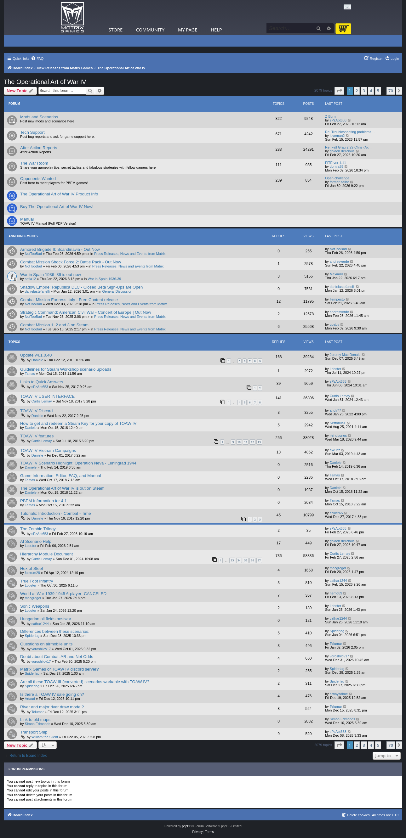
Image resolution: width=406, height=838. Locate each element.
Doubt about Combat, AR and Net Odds (56, 656)
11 (245, 442)
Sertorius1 (338, 423)
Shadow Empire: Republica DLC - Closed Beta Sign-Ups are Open (81, 287)
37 (259, 560)
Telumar (336, 643)
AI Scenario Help (35, 541)
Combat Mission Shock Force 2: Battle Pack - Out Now (70, 262)
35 (245, 560)
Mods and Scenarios (39, 117)
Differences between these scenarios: (54, 631)
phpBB (187, 826)
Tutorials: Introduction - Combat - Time (55, 513)
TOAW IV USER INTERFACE (47, 396)
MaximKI (336, 274)
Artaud (30, 698)
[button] (339, 90)
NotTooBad (33, 254)
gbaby (334, 324)
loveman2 (337, 136)
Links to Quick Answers (41, 382)
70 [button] (390, 90)
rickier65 (336, 513)
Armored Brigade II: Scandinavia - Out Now (60, 249)
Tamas (30, 373)
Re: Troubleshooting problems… (350, 132)
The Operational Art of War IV (45, 81)
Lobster (335, 369)
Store (116, 29)
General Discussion (117, 291)
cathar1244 (338, 580)
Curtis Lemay (41, 401)
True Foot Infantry (36, 581)
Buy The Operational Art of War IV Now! (56, 206)
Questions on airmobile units (46, 644)
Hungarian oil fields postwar (45, 618)
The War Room (34, 163)
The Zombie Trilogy (38, 528)
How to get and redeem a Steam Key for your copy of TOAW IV (78, 423)
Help (216, 29)
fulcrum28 (32, 573)
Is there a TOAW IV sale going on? (52, 694)
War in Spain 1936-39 (104, 279)
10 (239, 442)
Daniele (37, 360)
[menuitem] (37, 58)
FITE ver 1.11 (335, 163)
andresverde (339, 261)
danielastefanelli (37, 291)
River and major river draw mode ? (52, 707)
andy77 (335, 410)
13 (259, 442)
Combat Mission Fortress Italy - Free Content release (69, 299)
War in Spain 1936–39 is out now (50, 274)
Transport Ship (33, 732)
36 (252, 560)
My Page (187, 29)
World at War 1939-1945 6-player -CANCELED (63, 593)
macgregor (338, 568)
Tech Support (32, 132)
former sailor (339, 182)
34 (239, 560)
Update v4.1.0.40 (36, 355)
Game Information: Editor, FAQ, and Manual (60, 475)
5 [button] (378, 90)
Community (150, 29)
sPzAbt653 (338, 120)
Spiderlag (32, 636)
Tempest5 (337, 299)
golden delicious (342, 151)
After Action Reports (38, 147)
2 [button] (357, 90)
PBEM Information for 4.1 (43, 500)
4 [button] (371, 90)
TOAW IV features (37, 436)
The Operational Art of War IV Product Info (59, 194)
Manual (27, 219)
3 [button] (364, 90)
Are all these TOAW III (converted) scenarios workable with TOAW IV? (84, 681)
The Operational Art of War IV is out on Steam (62, 488)
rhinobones (338, 435)
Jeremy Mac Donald (345, 355)
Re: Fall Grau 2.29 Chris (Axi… (349, 147)
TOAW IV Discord (36, 410)
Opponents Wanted (38, 178)
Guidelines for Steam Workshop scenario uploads (65, 369)
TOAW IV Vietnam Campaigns (48, 450)
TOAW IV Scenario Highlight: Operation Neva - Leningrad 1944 (78, 463)
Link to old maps (35, 719)
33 (232, 560)
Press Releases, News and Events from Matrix (130, 254)
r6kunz (335, 450)
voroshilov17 (41, 649)
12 (252, 442)
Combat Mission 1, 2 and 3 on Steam (54, 325)
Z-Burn (330, 116)
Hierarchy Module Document (46, 554)
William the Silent (44, 737)
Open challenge (337, 178)
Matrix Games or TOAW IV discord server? (59, 669)
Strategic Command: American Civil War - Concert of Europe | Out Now (85, 312)
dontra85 (336, 166)
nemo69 (336, 593)
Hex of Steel (31, 568)
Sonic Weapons (34, 606)
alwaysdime (339, 694)
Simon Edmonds (37, 724)
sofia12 (30, 279)
